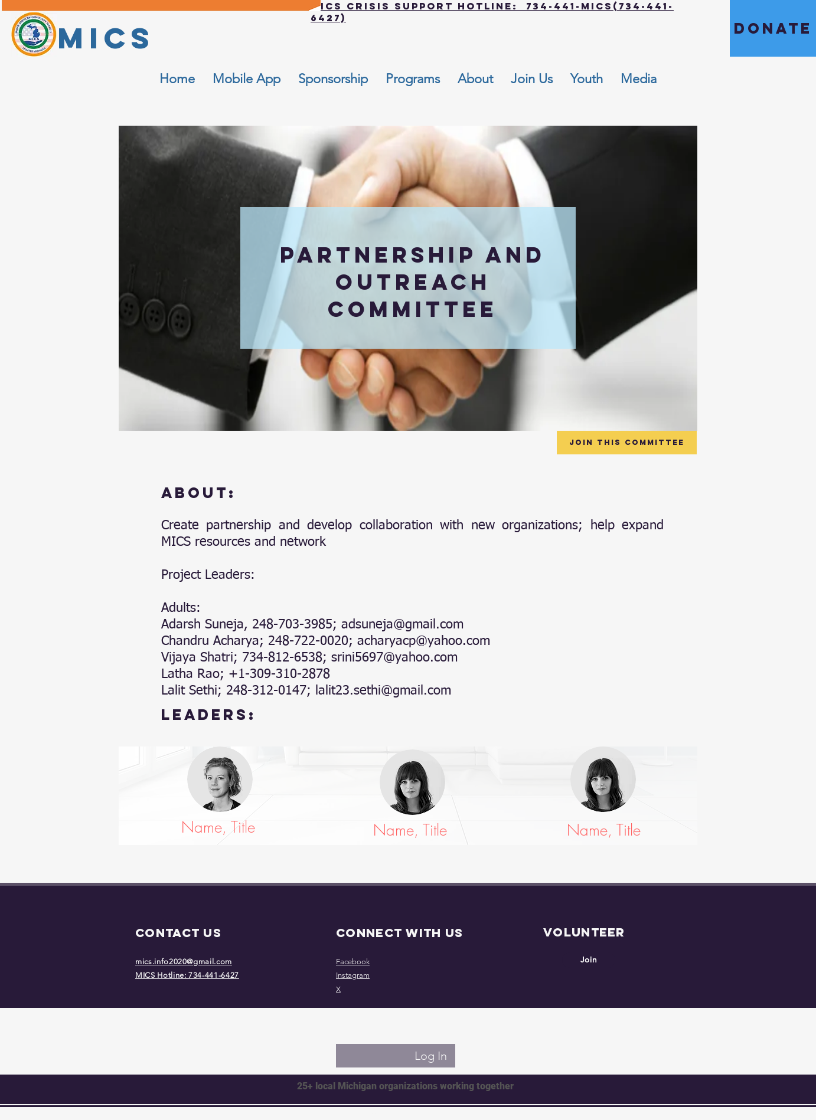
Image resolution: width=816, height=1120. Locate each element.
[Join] (588, 960)
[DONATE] (773, 28)
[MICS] (106, 38)
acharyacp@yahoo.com (423, 641)
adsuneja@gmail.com (402, 624)
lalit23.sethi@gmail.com (383, 691)
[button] (475, 79)
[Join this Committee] (627, 442)
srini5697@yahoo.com (394, 657)
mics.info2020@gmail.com (183, 961)
